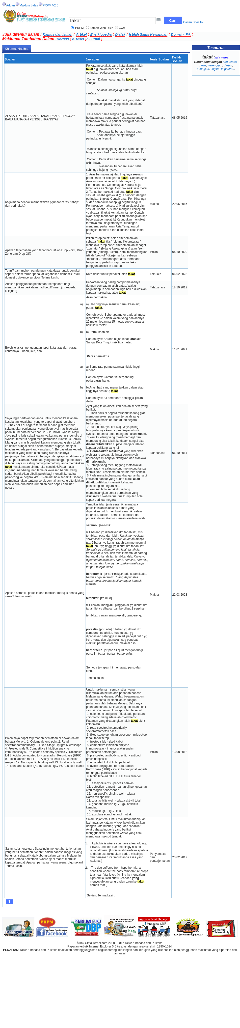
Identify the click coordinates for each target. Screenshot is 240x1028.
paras (202, 65)
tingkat (215, 69)
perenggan (215, 65)
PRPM (79, 28)
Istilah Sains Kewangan (148, 34)
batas (233, 62)
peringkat (203, 69)
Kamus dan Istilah (58, 34)
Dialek (120, 34)
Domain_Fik (180, 34)
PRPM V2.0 (50, 5)
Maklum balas (29, 5)
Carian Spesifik (193, 22)
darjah (228, 65)
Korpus (63, 39)
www (122, 28)
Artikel (81, 34)
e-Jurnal (93, 39)
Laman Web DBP (101, 28)
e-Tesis (77, 39)
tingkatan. (227, 69)
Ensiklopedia (100, 34)
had (225, 62)
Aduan (10, 5)
